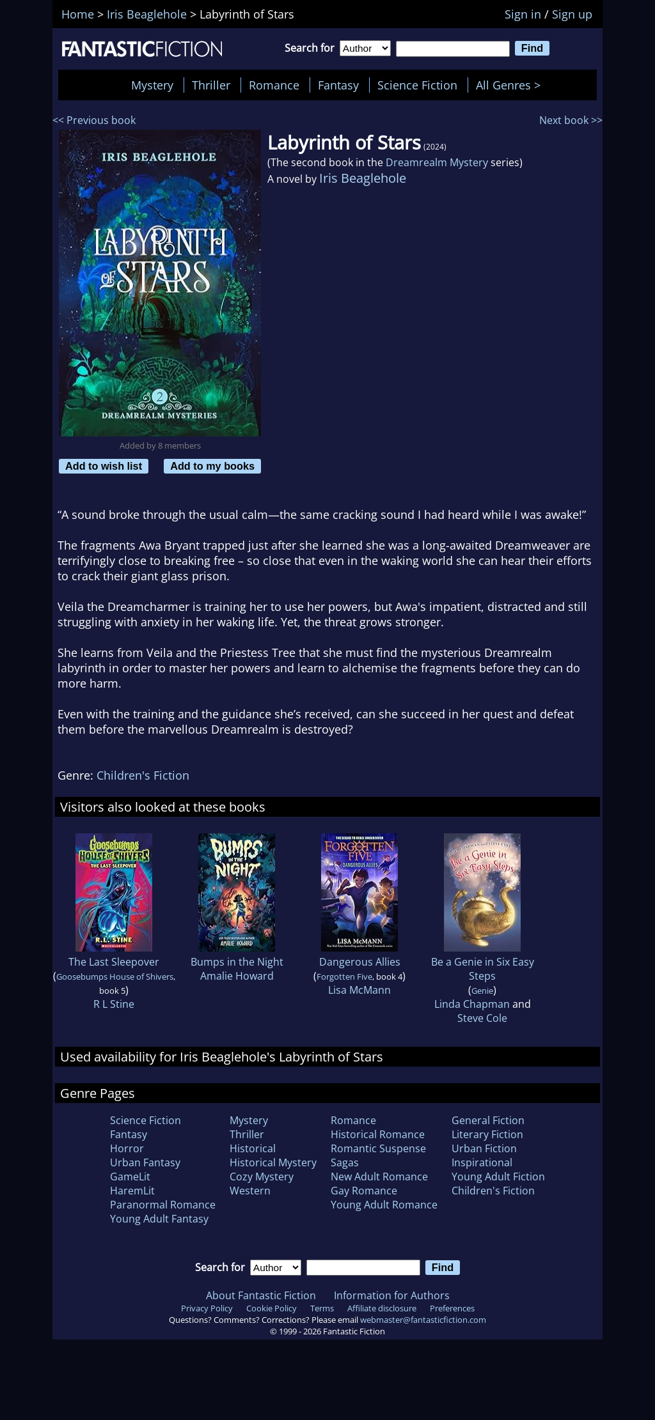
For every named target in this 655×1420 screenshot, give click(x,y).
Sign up (572, 14)
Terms (322, 1308)
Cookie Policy (271, 1308)
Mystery (152, 85)
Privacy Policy (207, 1308)
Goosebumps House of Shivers (114, 976)
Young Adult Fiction (498, 1176)
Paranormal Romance (163, 1205)
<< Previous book (94, 120)
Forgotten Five (344, 976)
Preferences (452, 1308)
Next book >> (571, 120)
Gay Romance (364, 1191)
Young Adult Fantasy (159, 1219)
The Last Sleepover (113, 962)
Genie (482, 990)
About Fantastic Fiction (261, 1295)
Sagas (345, 1162)
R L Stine (113, 1004)
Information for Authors (392, 1295)
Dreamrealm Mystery (437, 162)
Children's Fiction (143, 775)
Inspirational (482, 1162)
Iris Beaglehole (362, 178)
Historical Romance (378, 1134)
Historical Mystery (273, 1162)
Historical (253, 1148)
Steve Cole (482, 1018)
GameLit (130, 1176)
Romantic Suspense (378, 1148)
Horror (127, 1148)
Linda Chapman (472, 1004)
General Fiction (488, 1120)
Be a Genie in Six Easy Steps (482, 969)
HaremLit (132, 1191)
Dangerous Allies (359, 962)
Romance (274, 85)
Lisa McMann (359, 990)
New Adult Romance (379, 1176)
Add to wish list (103, 466)
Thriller (211, 85)
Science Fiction (417, 85)
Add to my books (212, 466)
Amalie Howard (237, 976)
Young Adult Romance (384, 1205)
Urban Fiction (484, 1148)
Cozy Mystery (262, 1176)
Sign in (523, 14)
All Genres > (511, 85)
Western (250, 1191)
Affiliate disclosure (381, 1308)
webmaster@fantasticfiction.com (423, 1319)
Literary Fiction (487, 1134)
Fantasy (338, 85)
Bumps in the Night (237, 962)
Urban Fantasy (145, 1162)
